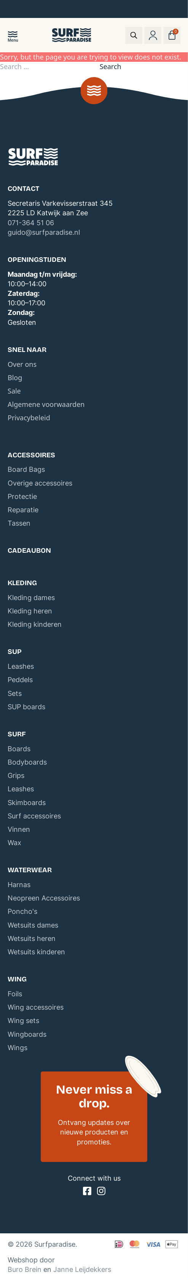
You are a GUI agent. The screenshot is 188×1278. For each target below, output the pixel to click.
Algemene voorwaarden (46, 404)
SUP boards (26, 707)
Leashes (21, 666)
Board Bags (26, 469)
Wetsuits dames (33, 925)
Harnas (19, 885)
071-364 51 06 (31, 223)
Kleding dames (31, 598)
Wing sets (23, 1021)
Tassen (19, 523)
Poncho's (22, 911)
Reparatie (23, 510)
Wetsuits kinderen (36, 952)
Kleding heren (30, 611)
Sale (14, 390)
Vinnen (19, 829)
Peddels (20, 680)
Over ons (22, 364)
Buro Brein (24, 1269)
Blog (15, 377)
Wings (17, 1048)
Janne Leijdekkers (82, 1269)
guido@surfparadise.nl (44, 232)
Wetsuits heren (32, 938)
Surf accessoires (34, 816)
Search (110, 66)
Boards (19, 749)
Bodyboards (27, 762)
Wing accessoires (36, 1007)
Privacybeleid (29, 417)
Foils (15, 994)
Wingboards (27, 1034)
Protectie (22, 496)
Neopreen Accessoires (44, 898)
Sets (15, 693)
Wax (14, 843)
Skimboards (27, 803)
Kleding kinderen (35, 624)
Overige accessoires (40, 483)
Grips (16, 775)
